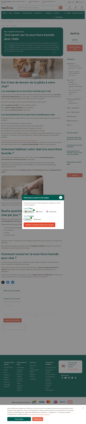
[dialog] (43, 212)
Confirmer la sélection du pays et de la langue (39, 225)
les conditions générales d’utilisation (39, 414)
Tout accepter (19, 419)
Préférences (37, 419)
